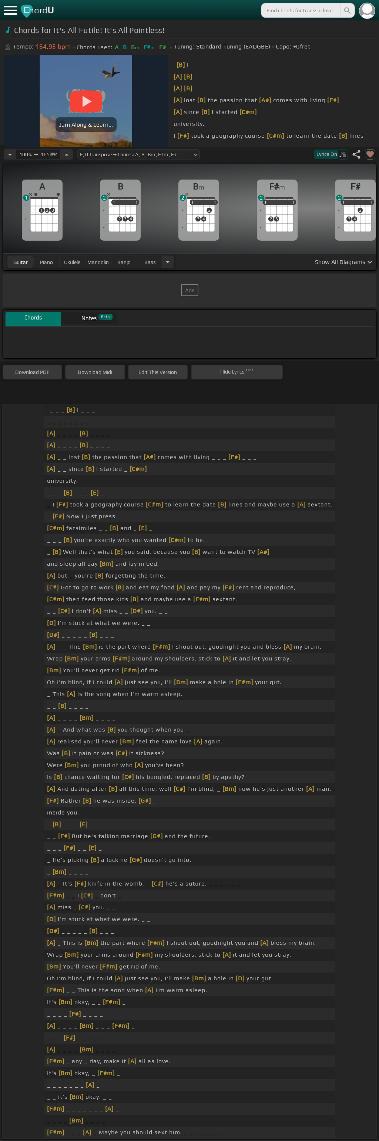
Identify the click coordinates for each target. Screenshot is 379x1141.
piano (46, 262)
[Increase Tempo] (66, 154)
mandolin (98, 262)
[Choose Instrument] (167, 262)
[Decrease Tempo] (10, 154)
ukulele (72, 262)
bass (150, 262)
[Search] (346, 10)
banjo (124, 262)
